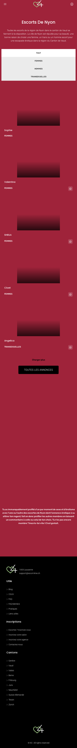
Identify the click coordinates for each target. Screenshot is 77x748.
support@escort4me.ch (29, 573)
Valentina (9, 182)
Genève (12, 661)
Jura (11, 685)
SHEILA (8, 235)
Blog (11, 589)
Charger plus (38, 360)
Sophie (8, 130)
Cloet (7, 287)
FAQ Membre (14, 604)
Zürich (11, 704)
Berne (11, 675)
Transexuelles (38, 77)
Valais (11, 670)
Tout (38, 53)
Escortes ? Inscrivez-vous (20, 630)
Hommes (38, 69)
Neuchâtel (13, 690)
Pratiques (13, 609)
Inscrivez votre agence (18, 639)
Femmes (38, 61)
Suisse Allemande (16, 695)
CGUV (11, 594)
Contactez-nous (16, 644)
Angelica (9, 340)
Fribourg (12, 680)
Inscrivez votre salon (18, 635)
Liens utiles (13, 614)
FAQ (10, 599)
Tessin (11, 700)
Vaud (11, 665)
